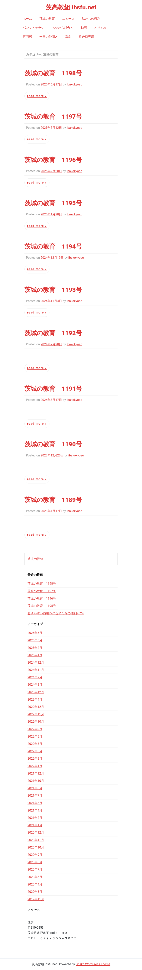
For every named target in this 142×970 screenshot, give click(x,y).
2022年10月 (36, 721)
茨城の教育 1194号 (53, 246)
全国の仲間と (48, 37)
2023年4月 (35, 699)
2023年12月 (36, 692)
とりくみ (100, 28)
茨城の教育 (47, 19)
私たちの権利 (91, 19)
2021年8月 (35, 788)
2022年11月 (36, 714)
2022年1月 (35, 766)
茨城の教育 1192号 (53, 333)
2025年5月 (35, 640)
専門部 (27, 37)
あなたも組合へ (62, 28)
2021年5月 (35, 803)
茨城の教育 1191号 (53, 388)
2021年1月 (35, 825)
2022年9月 (35, 729)
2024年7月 (35, 677)
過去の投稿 (35, 559)
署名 (68, 37)
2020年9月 (35, 855)
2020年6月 (35, 877)
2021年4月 (35, 810)
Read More (36, 96)
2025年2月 (35, 648)
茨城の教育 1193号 (53, 289)
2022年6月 (35, 744)
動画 (84, 28)
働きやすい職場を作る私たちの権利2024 (56, 613)
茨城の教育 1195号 (53, 203)
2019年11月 (36, 899)
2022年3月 (35, 758)
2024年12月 (36, 662)
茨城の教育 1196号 (53, 159)
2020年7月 (35, 869)
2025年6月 (35, 633)
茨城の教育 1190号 (53, 444)
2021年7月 (35, 795)
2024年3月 (35, 684)
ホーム (27, 19)
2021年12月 (36, 773)
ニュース (68, 19)
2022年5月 (35, 751)
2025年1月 (35, 655)
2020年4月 (35, 884)
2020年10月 (36, 847)
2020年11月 (36, 840)
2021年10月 (36, 781)
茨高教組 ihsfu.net (71, 7)
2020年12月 (36, 832)
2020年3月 (35, 892)
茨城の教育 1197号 (53, 116)
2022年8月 (35, 736)
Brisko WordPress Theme (93, 964)
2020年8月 (35, 862)
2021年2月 (35, 818)
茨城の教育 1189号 (53, 499)
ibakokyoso (74, 84)
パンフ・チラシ (33, 28)
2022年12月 (36, 707)
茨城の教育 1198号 (53, 73)
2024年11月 (36, 670)
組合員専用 (86, 37)
